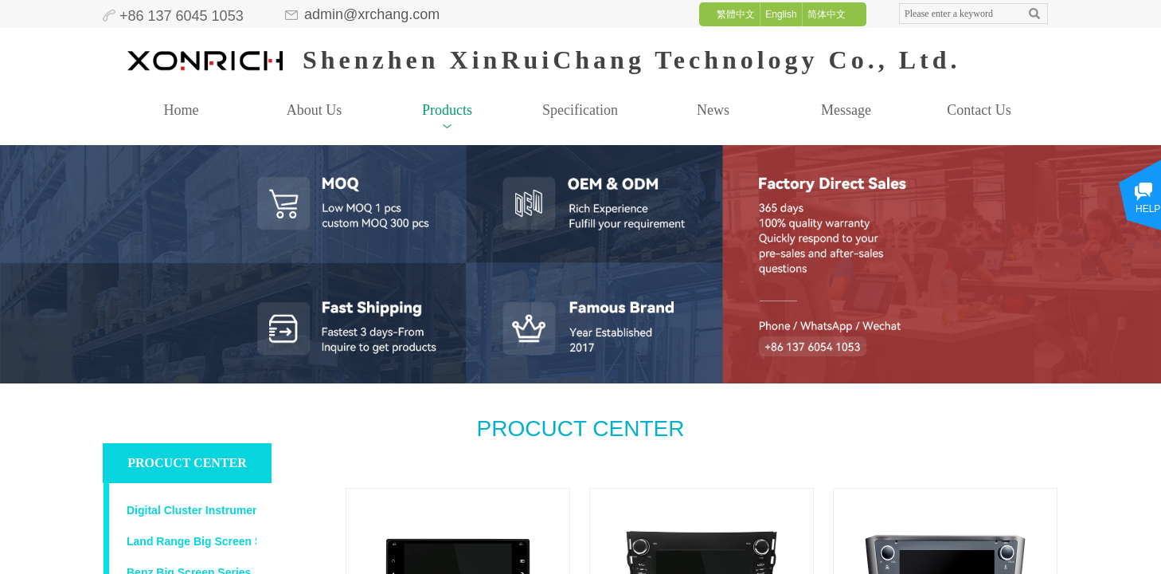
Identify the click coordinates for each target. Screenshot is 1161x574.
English (780, 14)
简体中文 (826, 14)
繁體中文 (736, 14)
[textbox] (959, 14)
